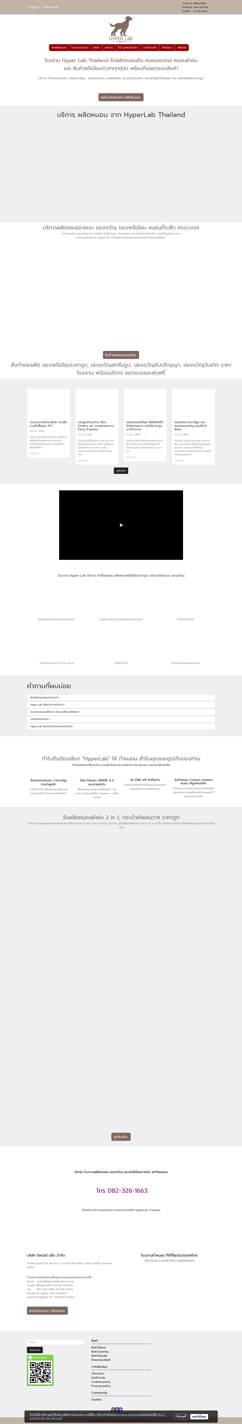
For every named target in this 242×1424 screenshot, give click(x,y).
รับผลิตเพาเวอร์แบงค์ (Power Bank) (56, 619)
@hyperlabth (200, 3)
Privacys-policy (101, 1386)
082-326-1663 (201, 7)
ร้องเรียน (96, 1400)
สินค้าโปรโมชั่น (99, 1356)
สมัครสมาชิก (51, 7)
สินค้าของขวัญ (100, 1352)
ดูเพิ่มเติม (35, 453)
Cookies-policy (101, 1382)
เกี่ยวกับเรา (97, 1374)
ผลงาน (109, 48)
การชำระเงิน (150, 48)
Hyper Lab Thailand (54, 1293)
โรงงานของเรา (79, 48)
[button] (191, 47)
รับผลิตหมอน (59, 48)
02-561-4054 (200, 11)
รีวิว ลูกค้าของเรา (128, 48)
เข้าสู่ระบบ (33, 7)
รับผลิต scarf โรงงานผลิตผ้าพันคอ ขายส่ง (121, 619)
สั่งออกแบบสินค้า (101, 1360)
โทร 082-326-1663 (121, 1190)
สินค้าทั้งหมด (98, 1348)
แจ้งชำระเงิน (98, 1378)
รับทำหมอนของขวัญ (121, 355)
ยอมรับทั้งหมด (199, 1416)
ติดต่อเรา (167, 48)
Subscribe (34, 1350)
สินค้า (96, 48)
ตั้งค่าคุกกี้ (181, 1416)
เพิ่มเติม (182, 48)
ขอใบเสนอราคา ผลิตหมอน (121, 97)
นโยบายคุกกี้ (56, 1418)
